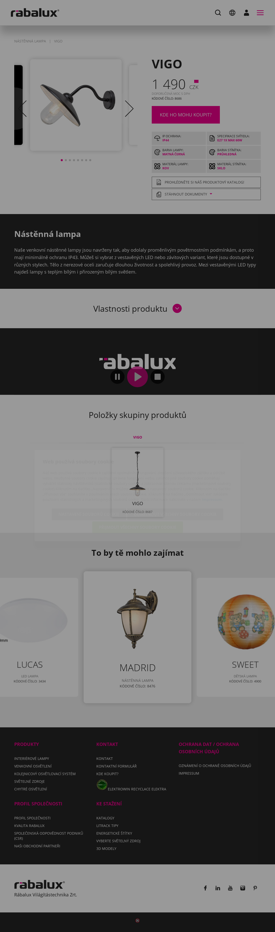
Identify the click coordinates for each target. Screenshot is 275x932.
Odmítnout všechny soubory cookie (175, 485)
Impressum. (212, 470)
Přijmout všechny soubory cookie (137, 498)
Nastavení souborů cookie (88, 485)
